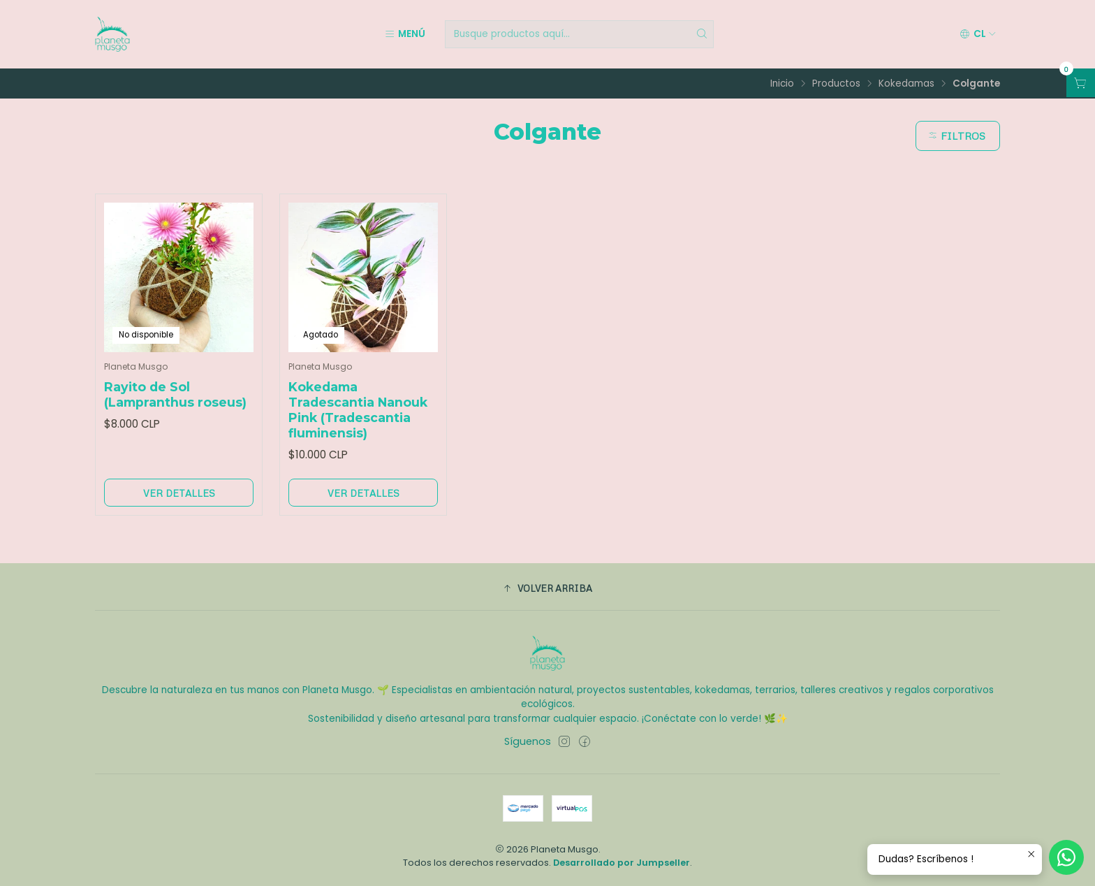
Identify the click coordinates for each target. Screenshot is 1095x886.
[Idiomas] (978, 34)
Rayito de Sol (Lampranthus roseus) (175, 394)
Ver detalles (179, 493)
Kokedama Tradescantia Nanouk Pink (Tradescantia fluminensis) (357, 409)
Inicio (782, 84)
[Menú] (404, 34)
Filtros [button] (956, 135)
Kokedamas (906, 84)
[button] (547, 588)
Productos (836, 84)
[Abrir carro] (1080, 82)
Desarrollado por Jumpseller (621, 863)
